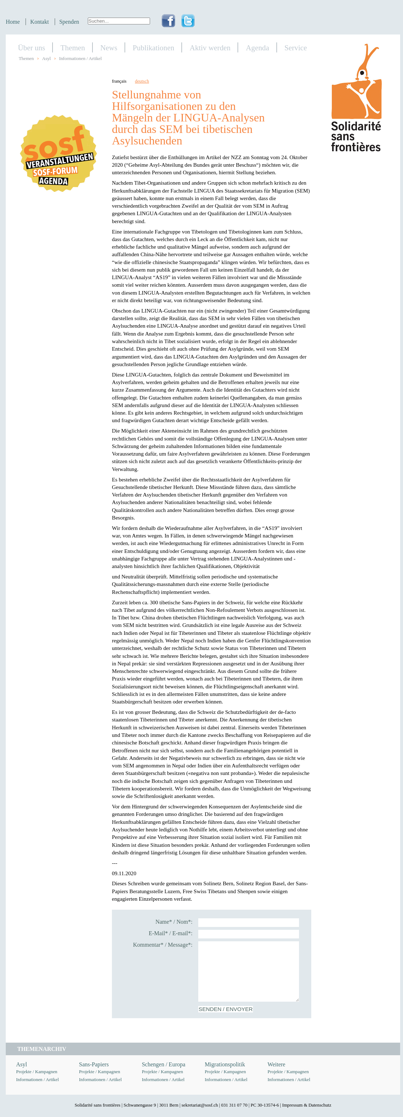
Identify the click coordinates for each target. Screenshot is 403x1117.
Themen (72, 47)
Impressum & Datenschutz (306, 1105)
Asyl (46, 58)
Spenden (69, 22)
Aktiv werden (210, 47)
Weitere (276, 1064)
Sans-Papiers (94, 1064)
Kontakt (39, 22)
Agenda (257, 47)
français (119, 81)
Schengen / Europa (163, 1064)
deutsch (142, 81)
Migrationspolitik (225, 1064)
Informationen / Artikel (80, 58)
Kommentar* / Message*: (163, 945)
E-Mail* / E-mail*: (171, 933)
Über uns (31, 47)
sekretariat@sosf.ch (200, 1105)
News (108, 47)
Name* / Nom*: (174, 922)
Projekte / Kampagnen (36, 1071)
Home (13, 22)
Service (296, 47)
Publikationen (154, 47)
